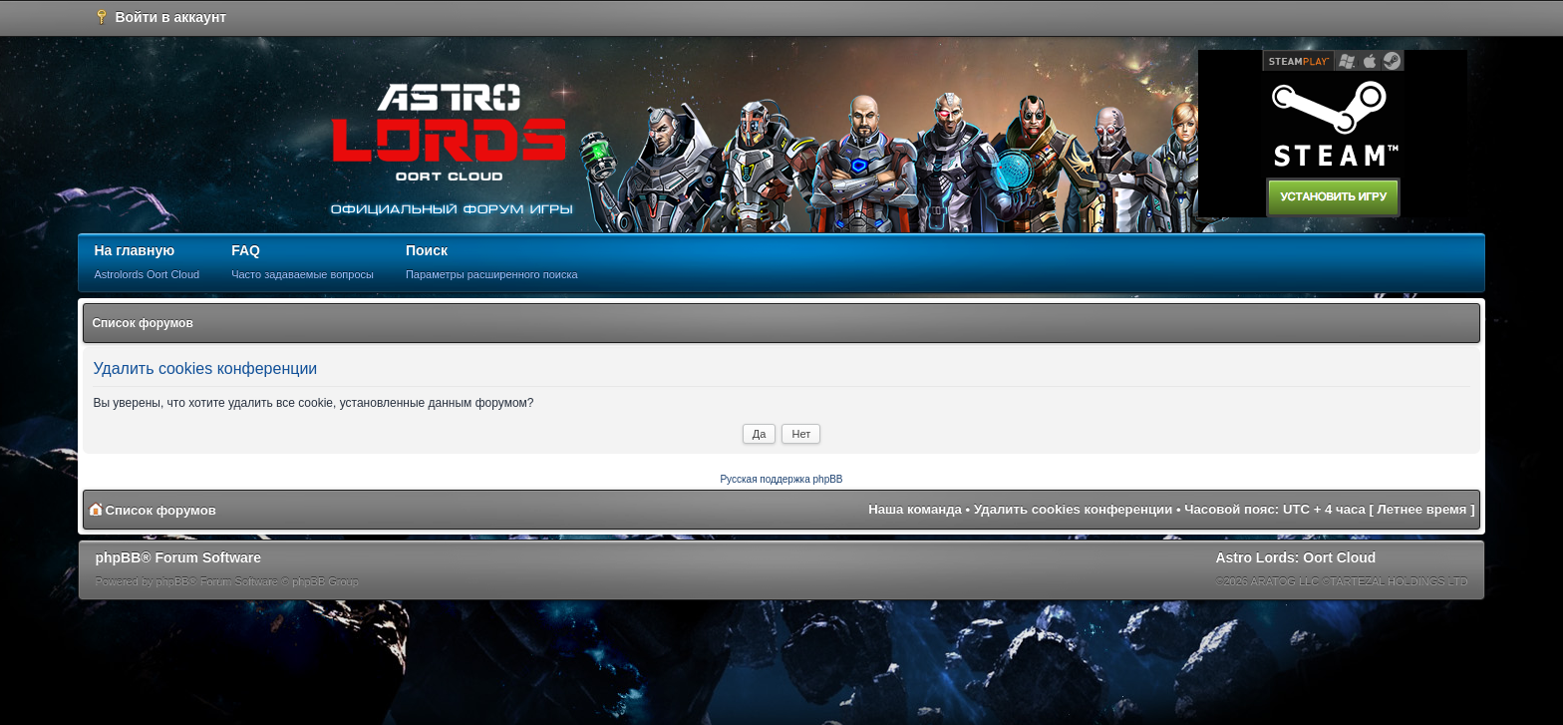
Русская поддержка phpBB (781, 479)
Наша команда (915, 509)
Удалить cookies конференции (1073, 509)
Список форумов (142, 323)
